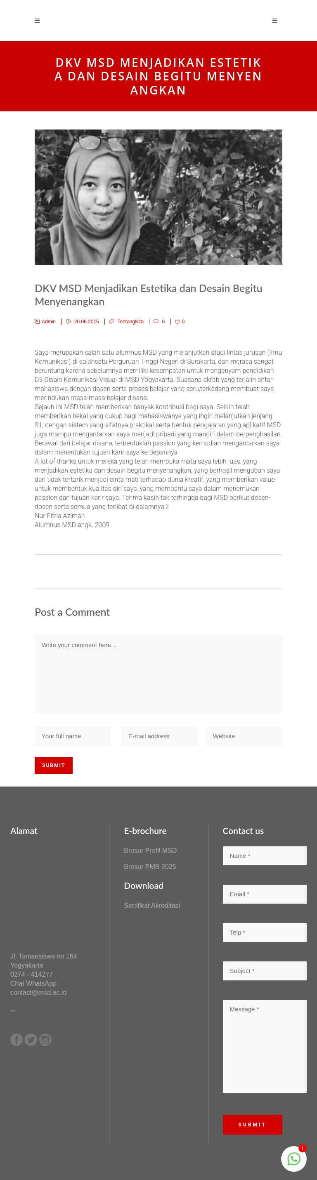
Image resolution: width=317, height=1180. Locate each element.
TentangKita (130, 322)
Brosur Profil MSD (150, 850)
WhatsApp (41, 983)
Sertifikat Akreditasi (152, 905)
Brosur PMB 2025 (150, 866)
